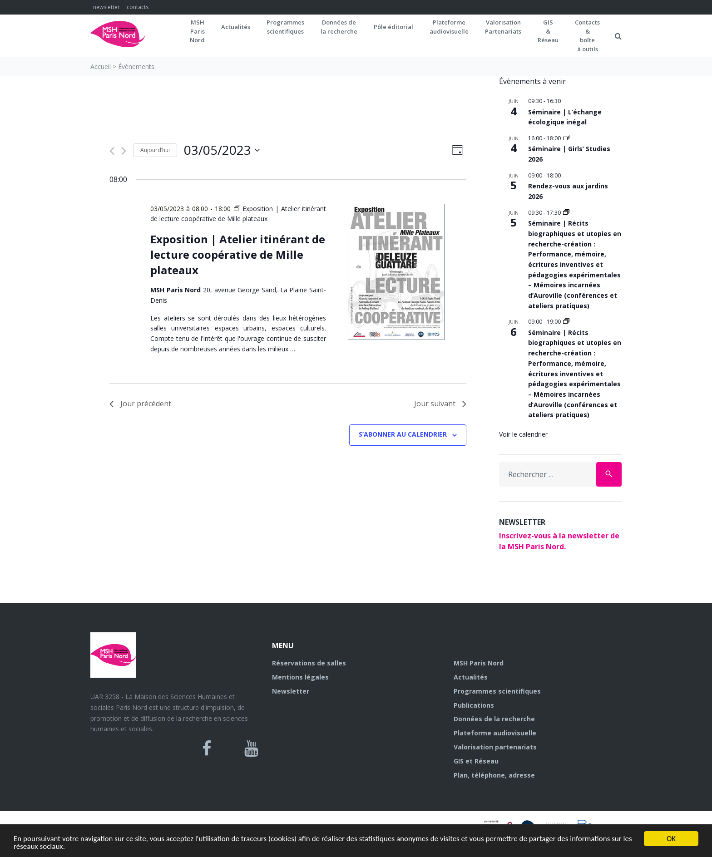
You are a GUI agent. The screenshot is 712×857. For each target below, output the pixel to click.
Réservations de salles (309, 663)
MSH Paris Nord (479, 663)
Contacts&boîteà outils (587, 35)
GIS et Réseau (476, 761)
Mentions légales (300, 677)
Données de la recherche (494, 718)
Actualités (235, 27)
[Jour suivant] (123, 151)
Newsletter (290, 691)
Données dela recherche (339, 26)
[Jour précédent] (111, 151)
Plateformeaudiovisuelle (449, 26)
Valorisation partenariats (495, 747)
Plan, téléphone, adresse (494, 775)
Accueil (100, 66)
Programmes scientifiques (285, 26)
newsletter (106, 7)
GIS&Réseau (548, 31)
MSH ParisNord (197, 31)
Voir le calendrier (523, 434)
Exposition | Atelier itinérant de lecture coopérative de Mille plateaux (237, 254)
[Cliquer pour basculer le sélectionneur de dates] (222, 150)
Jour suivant (440, 404)
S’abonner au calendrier (403, 434)
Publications (474, 705)
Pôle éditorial (393, 27)
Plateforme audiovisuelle (495, 733)
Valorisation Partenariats (503, 26)
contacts (137, 7)
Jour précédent (140, 404)
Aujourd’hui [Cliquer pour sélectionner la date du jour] (155, 150)
